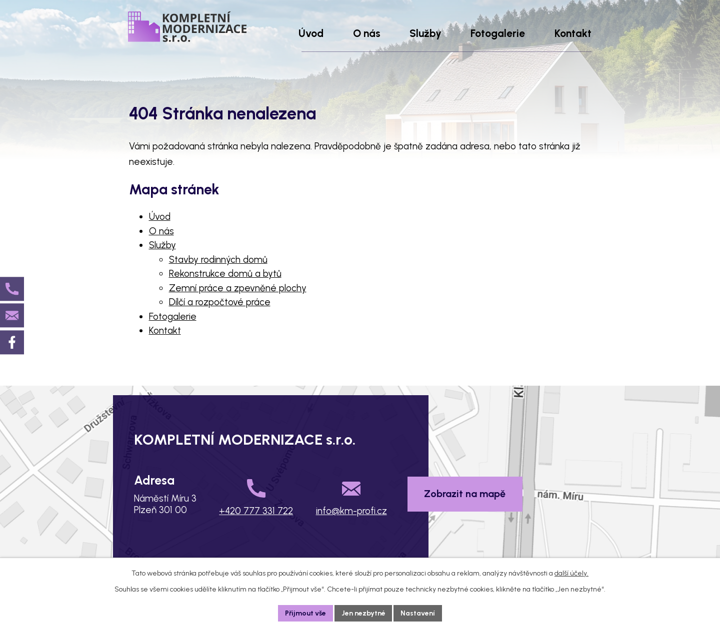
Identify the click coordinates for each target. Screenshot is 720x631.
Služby (162, 245)
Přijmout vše (305, 613)
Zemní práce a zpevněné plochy (237, 288)
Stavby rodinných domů (218, 259)
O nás (161, 231)
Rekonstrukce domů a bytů (225, 273)
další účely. (571, 573)
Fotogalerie (172, 316)
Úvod (159, 216)
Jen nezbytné (364, 613)
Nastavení (418, 613)
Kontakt (165, 330)
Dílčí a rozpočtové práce (219, 302)
